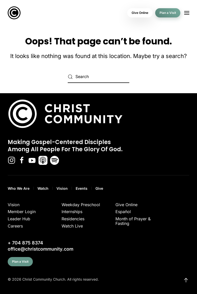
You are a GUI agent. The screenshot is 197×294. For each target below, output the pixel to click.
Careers (15, 226)
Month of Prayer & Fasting (133, 221)
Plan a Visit (168, 13)
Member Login (22, 211)
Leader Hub (19, 218)
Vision (62, 188)
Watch (42, 188)
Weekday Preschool (81, 204)
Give (99, 188)
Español (123, 211)
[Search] (98, 77)
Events (81, 188)
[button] (186, 13)
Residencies (73, 218)
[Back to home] (14, 13)
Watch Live (72, 226)
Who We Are (18, 188)
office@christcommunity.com (40, 249)
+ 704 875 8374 (25, 242)
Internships (72, 211)
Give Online (140, 13)
